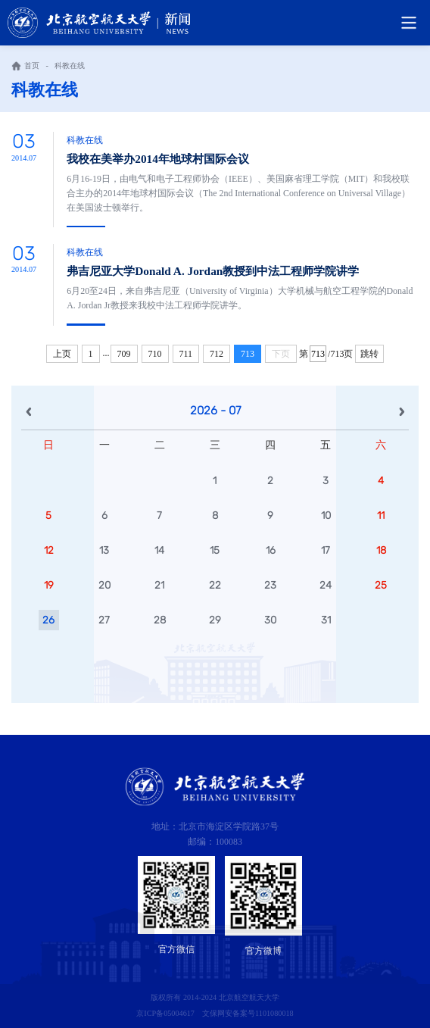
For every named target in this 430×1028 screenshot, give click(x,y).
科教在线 (70, 65)
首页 (31, 65)
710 (155, 353)
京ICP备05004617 (165, 1013)
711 (186, 353)
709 (124, 353)
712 (216, 353)
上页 (62, 353)
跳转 (369, 353)
